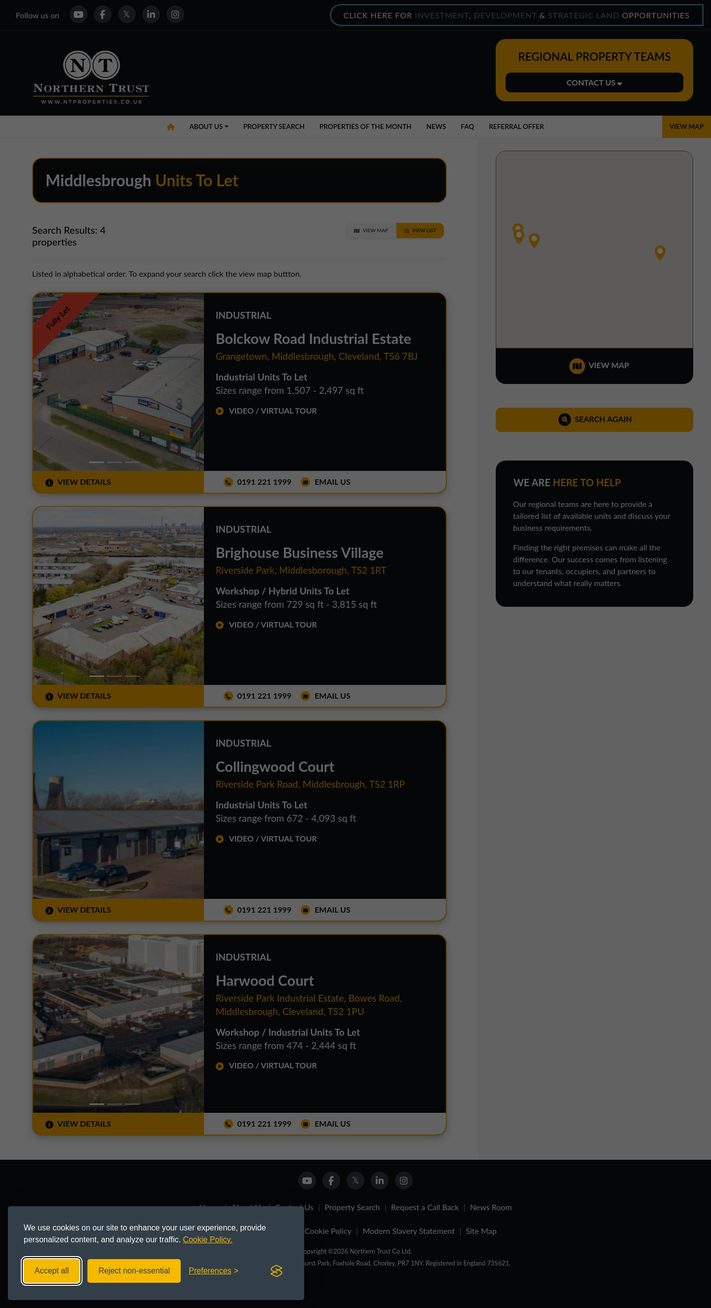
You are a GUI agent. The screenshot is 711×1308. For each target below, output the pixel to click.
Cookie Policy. (208, 1239)
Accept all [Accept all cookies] (52, 1270)
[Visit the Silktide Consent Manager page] (276, 1271)
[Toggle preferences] (213, 1271)
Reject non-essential (134, 1270)
